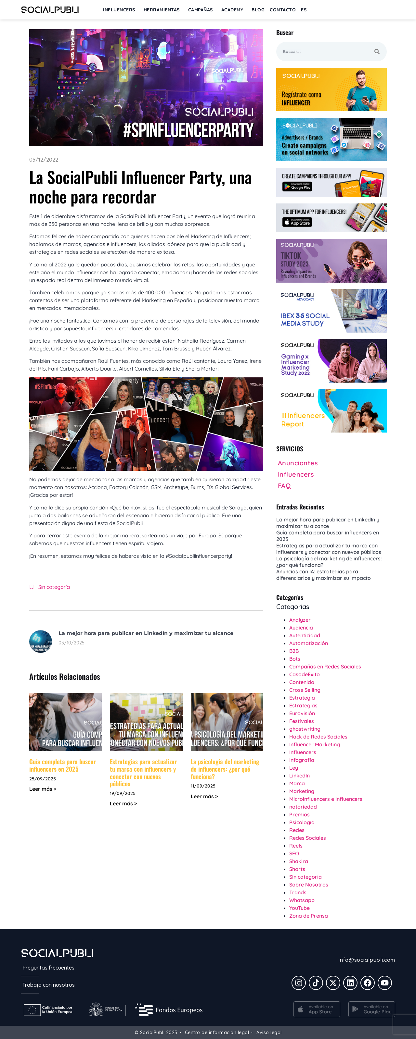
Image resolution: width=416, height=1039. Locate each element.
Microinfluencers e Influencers (325, 799)
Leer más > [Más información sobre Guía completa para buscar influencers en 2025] (42, 789)
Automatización (308, 643)
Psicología (302, 822)
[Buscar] (377, 51)
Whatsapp (302, 900)
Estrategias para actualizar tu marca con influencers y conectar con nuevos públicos (143, 772)
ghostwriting (304, 729)
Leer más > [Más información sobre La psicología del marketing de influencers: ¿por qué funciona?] (204, 796)
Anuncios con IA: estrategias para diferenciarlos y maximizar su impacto (323, 574)
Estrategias (303, 705)
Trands (297, 892)
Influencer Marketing (314, 744)
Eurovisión (302, 713)
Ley (293, 767)
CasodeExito (304, 674)
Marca (297, 783)
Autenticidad (304, 635)
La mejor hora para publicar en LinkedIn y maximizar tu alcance (145, 633)
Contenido (301, 682)
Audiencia (301, 627)
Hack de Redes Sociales (318, 736)
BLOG (258, 10)
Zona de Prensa (308, 915)
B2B (294, 651)
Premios (299, 814)
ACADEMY (234, 9)
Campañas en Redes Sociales (325, 666)
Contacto (283, 10)
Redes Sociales (307, 838)
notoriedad (303, 806)
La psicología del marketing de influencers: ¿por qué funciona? (225, 769)
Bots (294, 658)
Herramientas (163, 9)
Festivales (301, 721)
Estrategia (302, 697)
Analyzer (300, 620)
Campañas (202, 9)
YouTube (299, 908)
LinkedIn (299, 775)
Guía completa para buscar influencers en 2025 (62, 765)
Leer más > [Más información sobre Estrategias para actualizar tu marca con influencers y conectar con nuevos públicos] (123, 803)
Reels (296, 845)
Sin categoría (54, 587)
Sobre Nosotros (308, 884)
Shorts (297, 869)
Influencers (302, 752)
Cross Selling (304, 690)
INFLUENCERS (120, 9)
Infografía (301, 760)
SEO (294, 853)
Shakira (298, 861)
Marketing (301, 791)
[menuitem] (303, 9)
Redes (297, 830)
